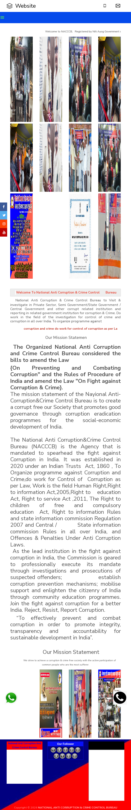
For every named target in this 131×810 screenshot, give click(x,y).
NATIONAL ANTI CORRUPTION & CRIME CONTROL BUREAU (77, 807)
